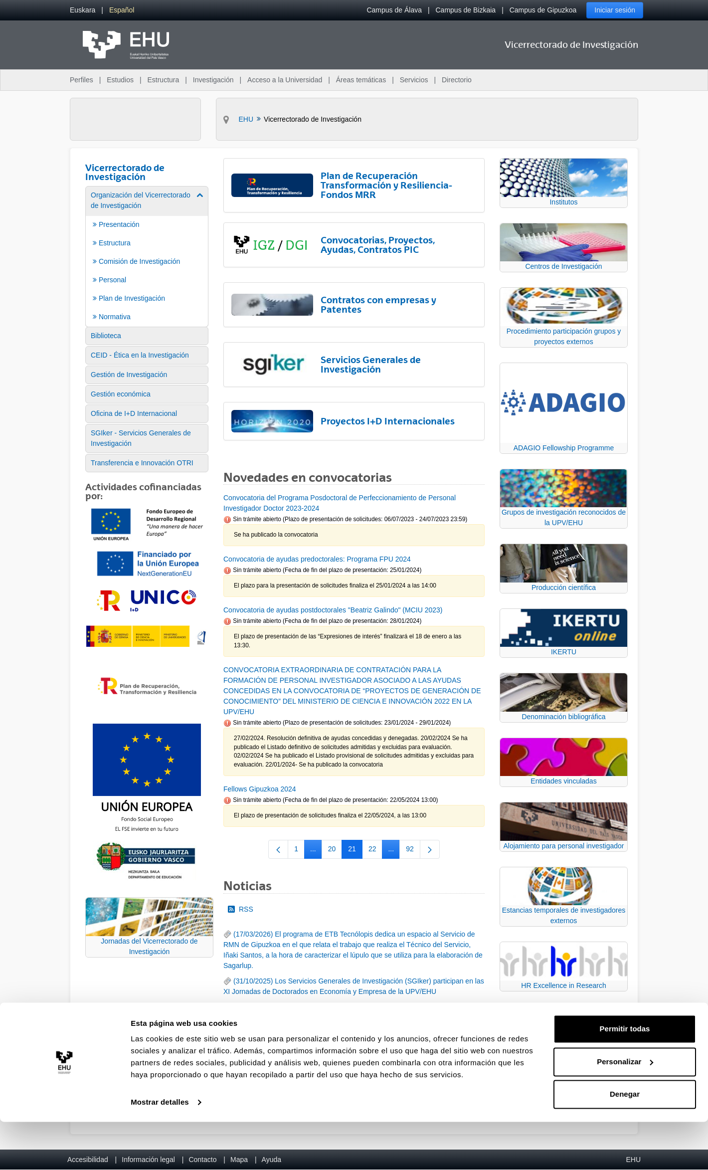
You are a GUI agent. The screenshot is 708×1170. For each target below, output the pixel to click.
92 (413, 851)
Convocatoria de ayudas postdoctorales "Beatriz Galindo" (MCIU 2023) (333, 610)
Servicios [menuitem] (414, 80)
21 (355, 851)
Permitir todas (625, 1077)
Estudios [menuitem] (120, 80)
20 (335, 851)
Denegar (625, 1142)
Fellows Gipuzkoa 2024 (259, 789)
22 (375, 851)
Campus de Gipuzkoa (543, 10)
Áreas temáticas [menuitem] (361, 80)
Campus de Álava (394, 10)
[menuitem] (82, 10)
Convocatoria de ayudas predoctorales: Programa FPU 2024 (317, 559)
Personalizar (625, 1109)
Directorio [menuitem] (457, 80)
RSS (240, 909)
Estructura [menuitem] (163, 80)
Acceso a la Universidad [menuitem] (284, 80)
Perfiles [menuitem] (81, 80)
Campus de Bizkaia (466, 10)
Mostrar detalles (160, 1150)
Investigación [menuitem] (213, 80)
